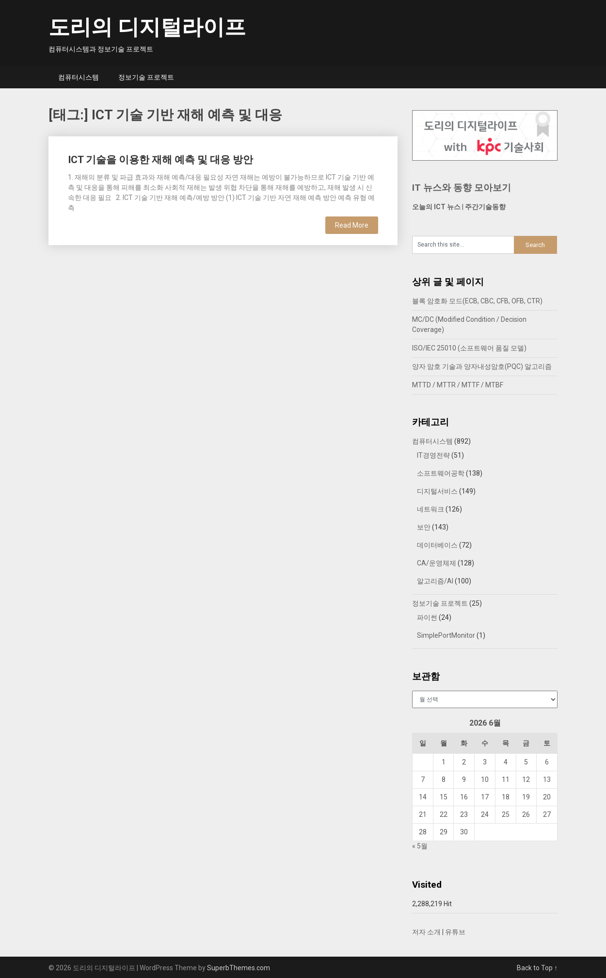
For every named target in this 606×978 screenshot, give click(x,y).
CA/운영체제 (436, 563)
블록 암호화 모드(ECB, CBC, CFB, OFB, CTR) (477, 301)
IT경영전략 (433, 455)
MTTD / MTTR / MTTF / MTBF (457, 385)
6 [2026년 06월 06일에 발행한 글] (547, 762)
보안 (424, 527)
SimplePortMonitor (446, 635)
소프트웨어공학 (440, 473)
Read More (351, 225)
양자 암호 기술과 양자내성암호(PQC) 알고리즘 (482, 366)
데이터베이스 (437, 545)
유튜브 (455, 932)
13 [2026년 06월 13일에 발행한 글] (547, 779)
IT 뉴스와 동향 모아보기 (461, 187)
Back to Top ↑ (537, 968)
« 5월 (420, 846)
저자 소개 (426, 932)
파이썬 (427, 617)
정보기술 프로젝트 (146, 77)
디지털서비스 (437, 491)
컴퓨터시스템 (78, 77)
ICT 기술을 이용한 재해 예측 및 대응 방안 (160, 160)
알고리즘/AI (435, 581)
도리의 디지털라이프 (147, 27)
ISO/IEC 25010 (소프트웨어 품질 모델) (469, 348)
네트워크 (430, 509)
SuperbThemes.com (238, 968)
